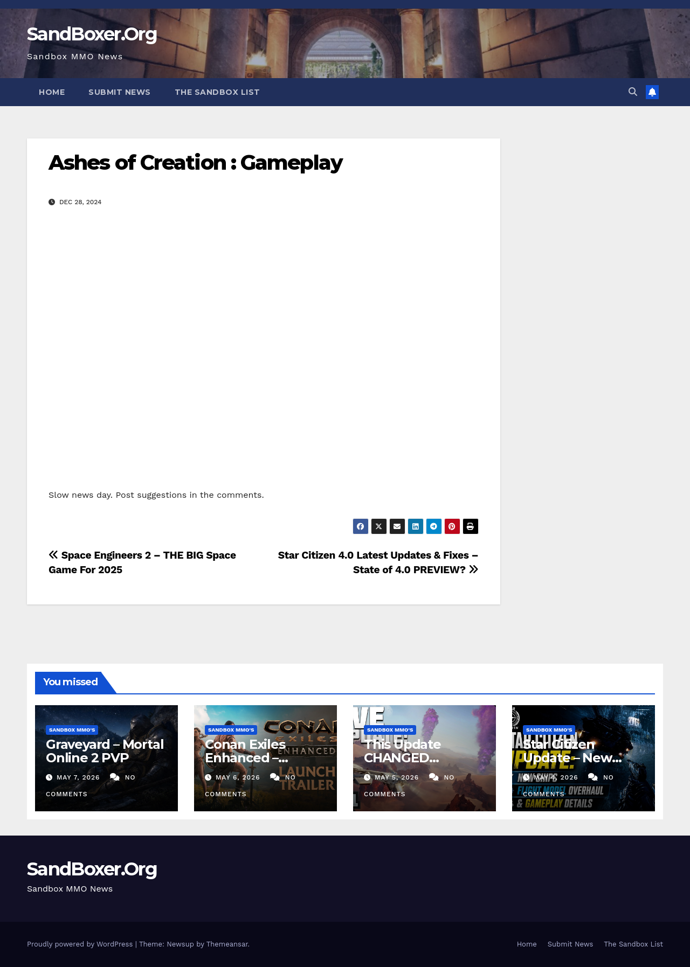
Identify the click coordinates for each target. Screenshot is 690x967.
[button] (633, 92)
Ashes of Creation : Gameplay (195, 162)
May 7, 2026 (79, 777)
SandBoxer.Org (92, 34)
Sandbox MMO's (72, 730)
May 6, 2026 (239, 777)
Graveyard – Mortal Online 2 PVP (104, 751)
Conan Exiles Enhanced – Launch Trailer (250, 757)
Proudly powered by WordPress (81, 944)
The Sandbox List (217, 92)
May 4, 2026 (557, 777)
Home (52, 92)
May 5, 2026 (398, 777)
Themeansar (227, 944)
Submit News (119, 92)
